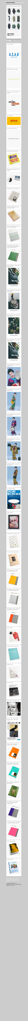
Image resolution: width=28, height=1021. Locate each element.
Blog (13, 39)
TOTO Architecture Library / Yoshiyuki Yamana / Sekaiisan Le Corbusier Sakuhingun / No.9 (12, 802)
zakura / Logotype (9, 115)
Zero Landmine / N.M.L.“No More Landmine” (13, 6)
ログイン (16, 883)
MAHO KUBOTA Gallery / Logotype (12, 69)
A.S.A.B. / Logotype (10, 44)
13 (17, 880)
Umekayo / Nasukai (10, 859)
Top (6, 39)
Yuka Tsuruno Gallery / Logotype (12, 128)
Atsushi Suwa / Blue (10, 682)
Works (11, 39)
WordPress (11, 884)
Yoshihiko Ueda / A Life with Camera (12, 646)
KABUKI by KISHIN (10, 512)
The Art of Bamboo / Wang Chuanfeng (13, 552)
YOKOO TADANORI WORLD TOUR (12, 151)
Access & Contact (17, 39)
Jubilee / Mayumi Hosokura (11, 841)
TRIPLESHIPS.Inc (12, 885)
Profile (9, 39)
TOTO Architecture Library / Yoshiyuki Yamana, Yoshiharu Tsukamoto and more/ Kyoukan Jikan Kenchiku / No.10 (13, 246)
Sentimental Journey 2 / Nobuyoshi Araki (13, 188)
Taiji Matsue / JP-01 (10, 664)
